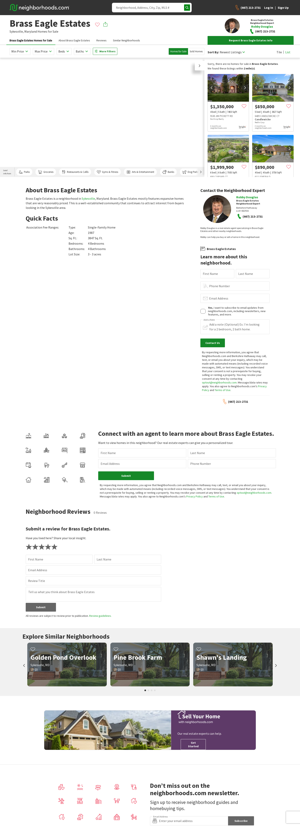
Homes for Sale (178, 51)
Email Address (218, 298)
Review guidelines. (100, 616)
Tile (279, 52)
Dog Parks (190, 172)
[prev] (211, 88)
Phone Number (219, 286)
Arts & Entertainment (140, 172)
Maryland (30, 31)
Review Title (36, 580)
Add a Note (209, 320)
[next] (245, 88)
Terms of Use (222, 390)
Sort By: (213, 52)
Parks (24, 172)
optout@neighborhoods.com (219, 382)
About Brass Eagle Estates (74, 40)
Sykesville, (17, 31)
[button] (199, 65)
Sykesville (88, 198)
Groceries (45, 172)
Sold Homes (196, 51)
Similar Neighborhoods (126, 40)
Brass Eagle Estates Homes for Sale (31, 40)
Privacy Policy (194, 496)
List (287, 52)
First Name (210, 273)
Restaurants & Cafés (75, 172)
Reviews (101, 40)
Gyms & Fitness (107, 172)
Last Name (245, 273)
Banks (168, 172)
